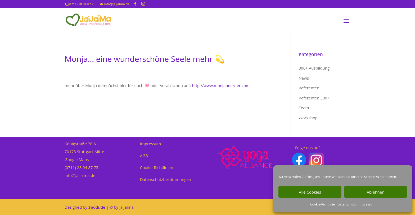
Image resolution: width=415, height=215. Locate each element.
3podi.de (96, 207)
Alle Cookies (310, 192)
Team (304, 107)
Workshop (308, 117)
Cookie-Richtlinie (322, 204)
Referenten (309, 87)
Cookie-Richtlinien (156, 167)
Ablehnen (376, 192)
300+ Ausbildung (314, 68)
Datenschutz (346, 204)
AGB (144, 155)
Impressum (367, 204)
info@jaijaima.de (80, 175)
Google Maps (77, 159)
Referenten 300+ (314, 97)
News (304, 78)
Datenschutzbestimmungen (165, 179)
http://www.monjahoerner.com (221, 85)
